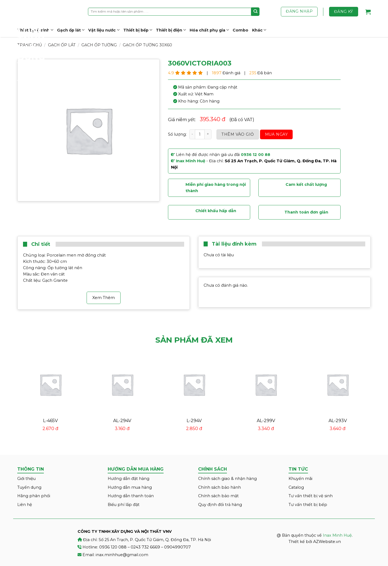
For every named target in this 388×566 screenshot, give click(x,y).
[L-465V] (50, 384)
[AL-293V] (337, 384)
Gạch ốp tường (99, 44)
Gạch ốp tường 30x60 (147, 44)
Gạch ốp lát (70, 30)
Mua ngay (276, 134)
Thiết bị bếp (137, 30)
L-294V (194, 420)
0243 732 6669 (145, 547)
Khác (259, 30)
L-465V (50, 420)
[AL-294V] (122, 384)
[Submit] (255, 11)
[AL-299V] (265, 384)
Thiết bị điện (171, 30)
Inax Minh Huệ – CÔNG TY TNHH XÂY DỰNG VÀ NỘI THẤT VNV (37, 44)
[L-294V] (194, 384)
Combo (240, 30)
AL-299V (266, 420)
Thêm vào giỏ (237, 134)
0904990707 (177, 547)
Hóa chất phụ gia (209, 30)
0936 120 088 (113, 547)
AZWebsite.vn (327, 541)
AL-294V (122, 420)
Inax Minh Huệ (337, 535)
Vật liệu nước (103, 30)
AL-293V (338, 420)
